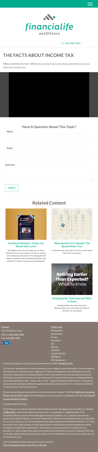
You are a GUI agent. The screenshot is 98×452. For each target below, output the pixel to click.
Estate (54, 337)
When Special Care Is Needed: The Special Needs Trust (72, 245)
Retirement (57, 330)
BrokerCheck (66, 363)
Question (10, 164)
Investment (57, 333)
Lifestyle (55, 350)
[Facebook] (3, 343)
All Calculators (58, 360)
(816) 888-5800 (71, 43)
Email (9, 148)
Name (10, 131)
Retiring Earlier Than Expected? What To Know (72, 300)
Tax (52, 343)
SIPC (13, 412)
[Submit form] (11, 187)
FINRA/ (7, 412)
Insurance (56, 340)
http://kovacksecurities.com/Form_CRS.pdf (24, 445)
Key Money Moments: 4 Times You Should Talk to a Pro (26, 245)
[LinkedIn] (7, 343)
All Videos (56, 356)
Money (54, 346)
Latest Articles (58, 353)
